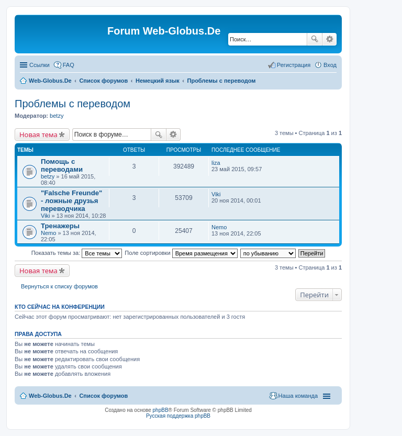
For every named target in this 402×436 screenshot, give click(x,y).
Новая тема (38, 134)
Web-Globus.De (50, 80)
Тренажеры (60, 226)
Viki (45, 216)
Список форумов (103, 80)
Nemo (48, 233)
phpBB (161, 410)
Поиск (314, 39)
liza (215, 163)
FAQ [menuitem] (68, 65)
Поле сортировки (181, 253)
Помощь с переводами (62, 165)
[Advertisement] (323, 209)
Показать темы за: (76, 253)
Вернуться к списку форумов (59, 286)
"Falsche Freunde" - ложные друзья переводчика (71, 201)
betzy (56, 116)
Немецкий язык (158, 80)
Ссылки (39, 65)
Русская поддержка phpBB (178, 416)
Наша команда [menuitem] (298, 396)
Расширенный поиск (329, 39)
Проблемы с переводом (221, 80)
